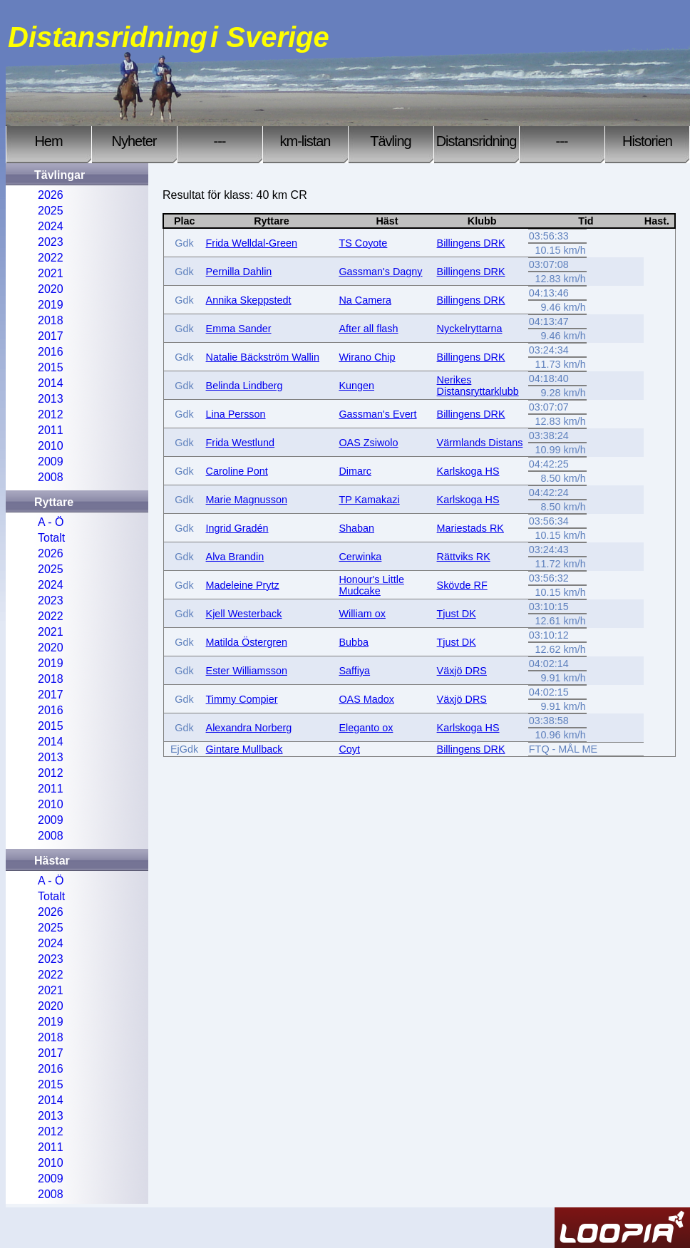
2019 (50, 305)
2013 (50, 399)
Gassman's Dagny (380, 271)
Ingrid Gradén (237, 528)
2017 (50, 336)
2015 (50, 367)
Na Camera (365, 300)
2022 (50, 258)
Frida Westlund (240, 442)
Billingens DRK (471, 243)
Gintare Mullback (244, 749)
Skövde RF (462, 585)
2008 (50, 477)
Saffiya (354, 670)
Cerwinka (360, 556)
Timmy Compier (242, 699)
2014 (50, 383)
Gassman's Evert (377, 414)
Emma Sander (239, 328)
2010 (50, 446)
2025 (50, 211)
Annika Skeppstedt (249, 300)
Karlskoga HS (468, 471)
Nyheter (133, 141)
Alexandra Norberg (249, 727)
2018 (50, 320)
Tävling (390, 141)
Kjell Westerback (244, 613)
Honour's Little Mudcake (371, 585)
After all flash (368, 328)
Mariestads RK (470, 528)
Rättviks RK (463, 556)
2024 (50, 226)
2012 (50, 414)
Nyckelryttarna (470, 328)
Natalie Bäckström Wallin (262, 357)
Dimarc (355, 471)
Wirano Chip (367, 357)
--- (220, 141)
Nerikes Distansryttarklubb (478, 385)
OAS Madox (366, 699)
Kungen (356, 385)
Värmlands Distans (480, 442)
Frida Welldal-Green (252, 243)
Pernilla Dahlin (239, 271)
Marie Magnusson (246, 499)
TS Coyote (363, 243)
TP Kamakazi (369, 499)
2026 (50, 195)
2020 (50, 289)
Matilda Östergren (246, 642)
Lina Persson (236, 414)
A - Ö (50, 522)
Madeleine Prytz (242, 585)
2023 (50, 242)
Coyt (349, 749)
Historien (647, 141)
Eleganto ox (366, 727)
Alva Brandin (235, 556)
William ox (362, 613)
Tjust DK (456, 613)
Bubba (354, 642)
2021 (50, 273)
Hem (48, 141)
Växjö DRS (462, 670)
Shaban (356, 528)
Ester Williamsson (246, 670)
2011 (50, 430)
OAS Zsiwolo (368, 442)
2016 (50, 352)
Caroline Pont (237, 471)
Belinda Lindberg (244, 385)
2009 (50, 461)
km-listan (304, 141)
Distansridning (476, 141)
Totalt (51, 538)
